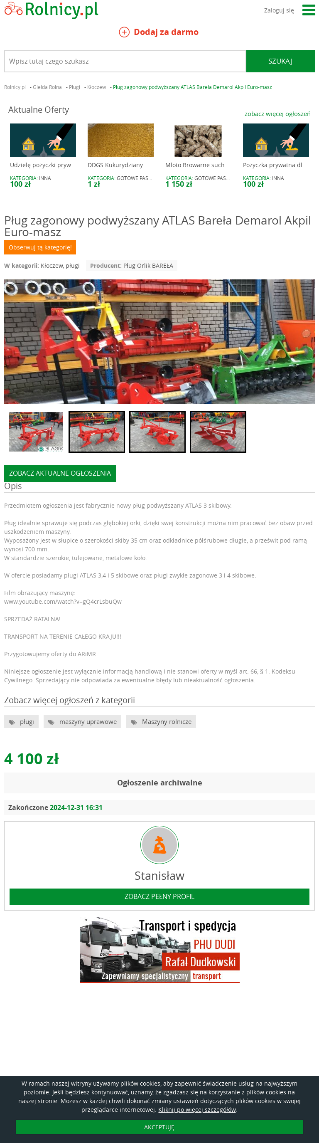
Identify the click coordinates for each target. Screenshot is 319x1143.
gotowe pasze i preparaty (150, 178)
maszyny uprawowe (87, 721)
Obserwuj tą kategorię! (40, 247)
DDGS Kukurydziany (115, 165)
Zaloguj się (279, 10)
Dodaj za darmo (159, 33)
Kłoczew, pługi (60, 265)
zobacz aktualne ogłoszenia (60, 473)
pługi (26, 721)
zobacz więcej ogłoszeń (278, 114)
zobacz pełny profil (159, 896)
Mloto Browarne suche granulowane (215, 165)
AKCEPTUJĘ (159, 1127)
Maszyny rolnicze (165, 721)
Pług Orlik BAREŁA (148, 265)
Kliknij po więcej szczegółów (197, 1109)
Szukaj (280, 61)
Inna (45, 178)
